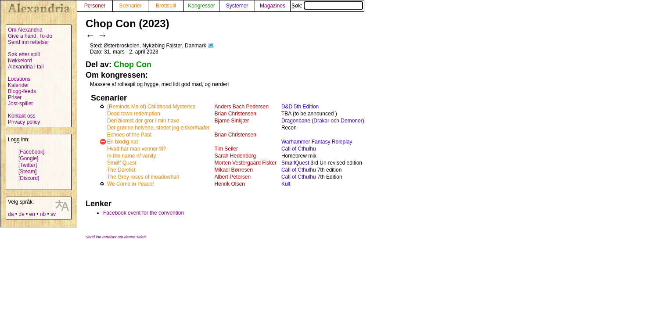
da (11, 214)
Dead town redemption (133, 114)
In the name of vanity (131, 156)
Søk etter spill (24, 54)
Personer (95, 6)
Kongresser (201, 6)
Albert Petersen (232, 177)
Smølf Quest (122, 163)
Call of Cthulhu (298, 149)
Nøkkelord (20, 60)
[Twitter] (27, 165)
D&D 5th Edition (300, 107)
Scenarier (130, 6)
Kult (286, 184)
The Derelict (121, 170)
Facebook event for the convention (143, 213)
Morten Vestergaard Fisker (245, 163)
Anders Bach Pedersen (241, 107)
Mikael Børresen (233, 170)
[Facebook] (31, 152)
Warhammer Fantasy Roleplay (316, 142)
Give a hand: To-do (30, 36)
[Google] (28, 158)
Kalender (18, 85)
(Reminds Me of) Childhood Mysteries (151, 107)
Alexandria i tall (25, 67)
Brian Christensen (235, 114)
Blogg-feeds (22, 91)
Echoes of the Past (129, 135)
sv (53, 214)
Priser (15, 97)
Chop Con (132, 64)
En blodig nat (122, 142)
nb (43, 214)
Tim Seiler (226, 149)
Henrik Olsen (229, 184)
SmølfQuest (295, 163)
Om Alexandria (25, 30)
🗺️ (211, 46)
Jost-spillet (20, 104)
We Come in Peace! (130, 184)
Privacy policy (24, 122)
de (21, 214)
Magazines (272, 6)
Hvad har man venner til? (136, 149)
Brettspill (166, 6)
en (32, 214)
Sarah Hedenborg (235, 156)
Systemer (237, 6)
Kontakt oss (22, 116)
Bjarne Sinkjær (231, 121)
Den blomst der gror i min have (143, 121)
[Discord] (28, 178)
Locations (19, 79)
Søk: (327, 6)
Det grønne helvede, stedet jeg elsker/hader (158, 128)
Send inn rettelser (28, 42)
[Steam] (27, 172)
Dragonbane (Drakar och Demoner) (322, 121)
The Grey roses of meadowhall (143, 177)
